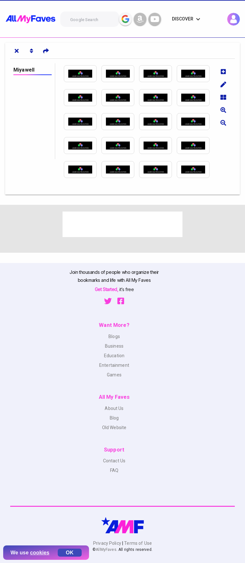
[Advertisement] (122, 224)
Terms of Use (137, 543)
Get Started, (107, 289)
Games (114, 374)
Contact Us (114, 460)
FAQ (114, 470)
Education (114, 355)
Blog (114, 417)
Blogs (114, 336)
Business (114, 346)
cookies (39, 552)
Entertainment (114, 365)
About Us (114, 408)
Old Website (114, 427)
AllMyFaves (106, 549)
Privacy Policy (107, 543)
